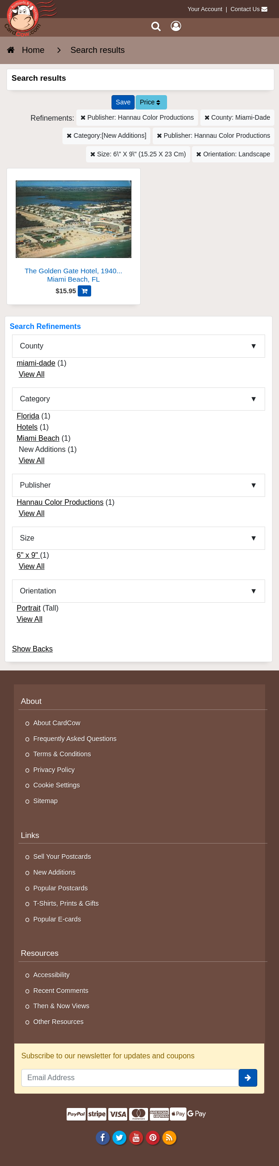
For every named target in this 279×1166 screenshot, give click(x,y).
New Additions (54, 872)
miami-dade (36, 363)
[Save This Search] (123, 102)
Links (30, 835)
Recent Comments (60, 990)
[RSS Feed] (169, 1137)
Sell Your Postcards (62, 856)
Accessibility (51, 975)
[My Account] (176, 26)
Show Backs (32, 649)
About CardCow (57, 723)
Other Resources (58, 1021)
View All (31, 374)
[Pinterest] (152, 1137)
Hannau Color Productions (60, 502)
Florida (28, 416)
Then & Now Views (61, 1006)
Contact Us (245, 9)
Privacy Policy (54, 769)
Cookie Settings (56, 785)
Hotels (27, 427)
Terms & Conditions (62, 754)
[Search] (156, 26)
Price (150, 102)
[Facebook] (102, 1137)
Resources (40, 953)
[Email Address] (130, 1078)
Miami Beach (38, 438)
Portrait (29, 608)
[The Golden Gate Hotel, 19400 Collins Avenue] (74, 229)
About (31, 701)
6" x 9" (28, 555)
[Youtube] (136, 1137)
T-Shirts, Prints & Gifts (66, 903)
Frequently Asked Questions (75, 738)
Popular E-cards (57, 919)
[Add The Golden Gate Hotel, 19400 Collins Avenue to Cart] (84, 290)
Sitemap (45, 801)
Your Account (205, 9)
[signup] (248, 1078)
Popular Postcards (60, 888)
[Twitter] (119, 1137)
